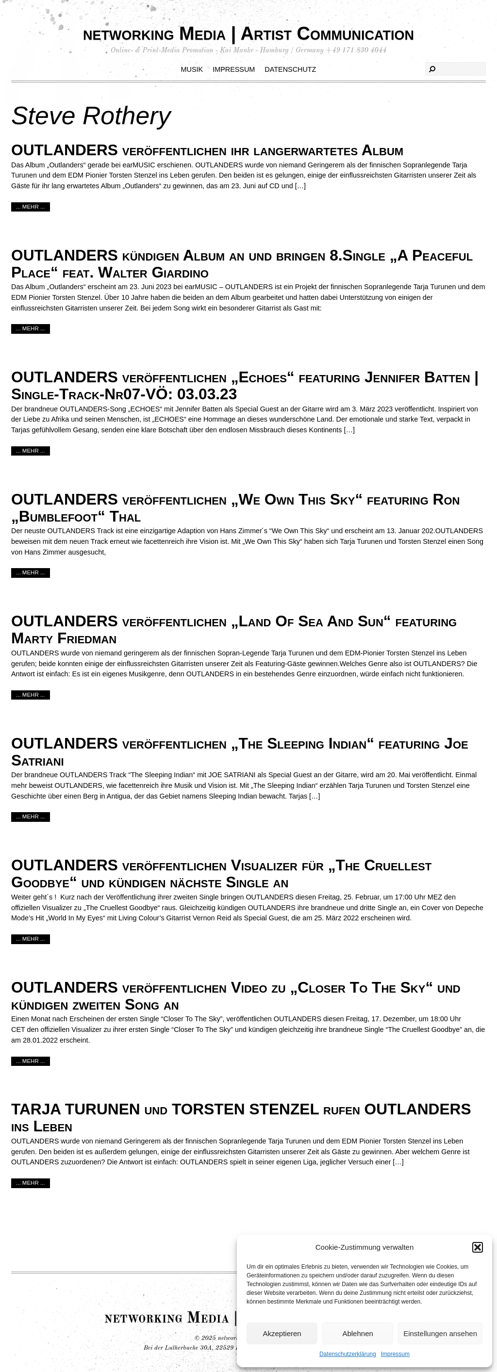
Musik (192, 69)
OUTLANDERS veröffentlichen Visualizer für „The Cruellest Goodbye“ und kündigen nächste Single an (221, 873)
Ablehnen (357, 1333)
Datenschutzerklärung (347, 1354)
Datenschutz (290, 69)
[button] (477, 1247)
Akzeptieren (282, 1333)
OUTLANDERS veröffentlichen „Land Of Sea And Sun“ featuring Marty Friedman (234, 629)
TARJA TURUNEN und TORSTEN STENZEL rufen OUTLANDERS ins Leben (241, 1117)
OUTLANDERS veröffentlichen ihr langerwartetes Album (207, 150)
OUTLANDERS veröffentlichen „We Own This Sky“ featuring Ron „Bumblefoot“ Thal (235, 507)
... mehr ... (30, 207)
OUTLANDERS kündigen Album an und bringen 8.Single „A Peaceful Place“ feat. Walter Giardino (242, 263)
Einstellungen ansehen (440, 1333)
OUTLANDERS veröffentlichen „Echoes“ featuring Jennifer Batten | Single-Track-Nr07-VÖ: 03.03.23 (245, 385)
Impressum (395, 1354)
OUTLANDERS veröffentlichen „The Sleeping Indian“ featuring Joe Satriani (239, 752)
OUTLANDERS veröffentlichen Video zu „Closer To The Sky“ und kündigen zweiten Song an (236, 996)
